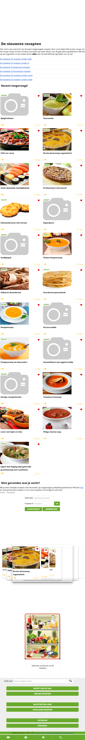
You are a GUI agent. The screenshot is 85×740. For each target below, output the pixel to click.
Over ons (71, 733)
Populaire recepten (42, 709)
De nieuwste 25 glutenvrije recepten (15, 67)
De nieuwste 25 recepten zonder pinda (16, 79)
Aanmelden (51, 509)
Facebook (42, 720)
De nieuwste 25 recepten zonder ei (14, 63)
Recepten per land (42, 704)
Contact (37, 733)
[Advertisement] (42, 23)
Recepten (11, 492)
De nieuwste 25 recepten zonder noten (16, 75)
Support (64, 733)
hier (81, 487)
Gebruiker (29, 498)
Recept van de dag (42, 688)
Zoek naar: (8, 681)
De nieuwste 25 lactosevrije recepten (15, 71)
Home (2, 492)
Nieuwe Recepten (42, 694)
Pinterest (42, 725)
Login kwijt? (33, 509)
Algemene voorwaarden (53, 733)
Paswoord (29, 503)
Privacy (43, 733)
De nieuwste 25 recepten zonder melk (16, 59)
